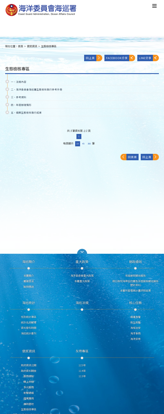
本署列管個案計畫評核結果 (135, 290)
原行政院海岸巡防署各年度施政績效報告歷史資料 (135, 283)
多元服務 (28, 387)
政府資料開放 (28, 371)
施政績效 (135, 261)
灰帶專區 (82, 351)
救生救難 (135, 322)
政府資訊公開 (28, 365)
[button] (82, 251)
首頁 (20, 46)
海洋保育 (135, 339)
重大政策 (82, 261)
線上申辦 (28, 382)
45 (83, 143)
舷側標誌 (28, 287)
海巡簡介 (28, 261)
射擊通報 (28, 393)
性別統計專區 (28, 317)
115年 (82, 365)
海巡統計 (28, 302)
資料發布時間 (28, 328)
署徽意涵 (28, 281)
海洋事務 (135, 333)
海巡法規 (82, 302)
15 (77, 143)
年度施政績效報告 (135, 275)
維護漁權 (135, 317)
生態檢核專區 (48, 46)
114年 (82, 371)
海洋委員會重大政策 (82, 275)
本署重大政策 (82, 281)
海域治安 (135, 328)
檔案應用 (28, 398)
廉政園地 (28, 404)
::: (2, 48)
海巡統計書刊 (28, 333)
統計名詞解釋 (28, 322)
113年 (82, 376)
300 (89, 143)
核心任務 (135, 302)
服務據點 (28, 376)
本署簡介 (28, 275)
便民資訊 (32, 46)
